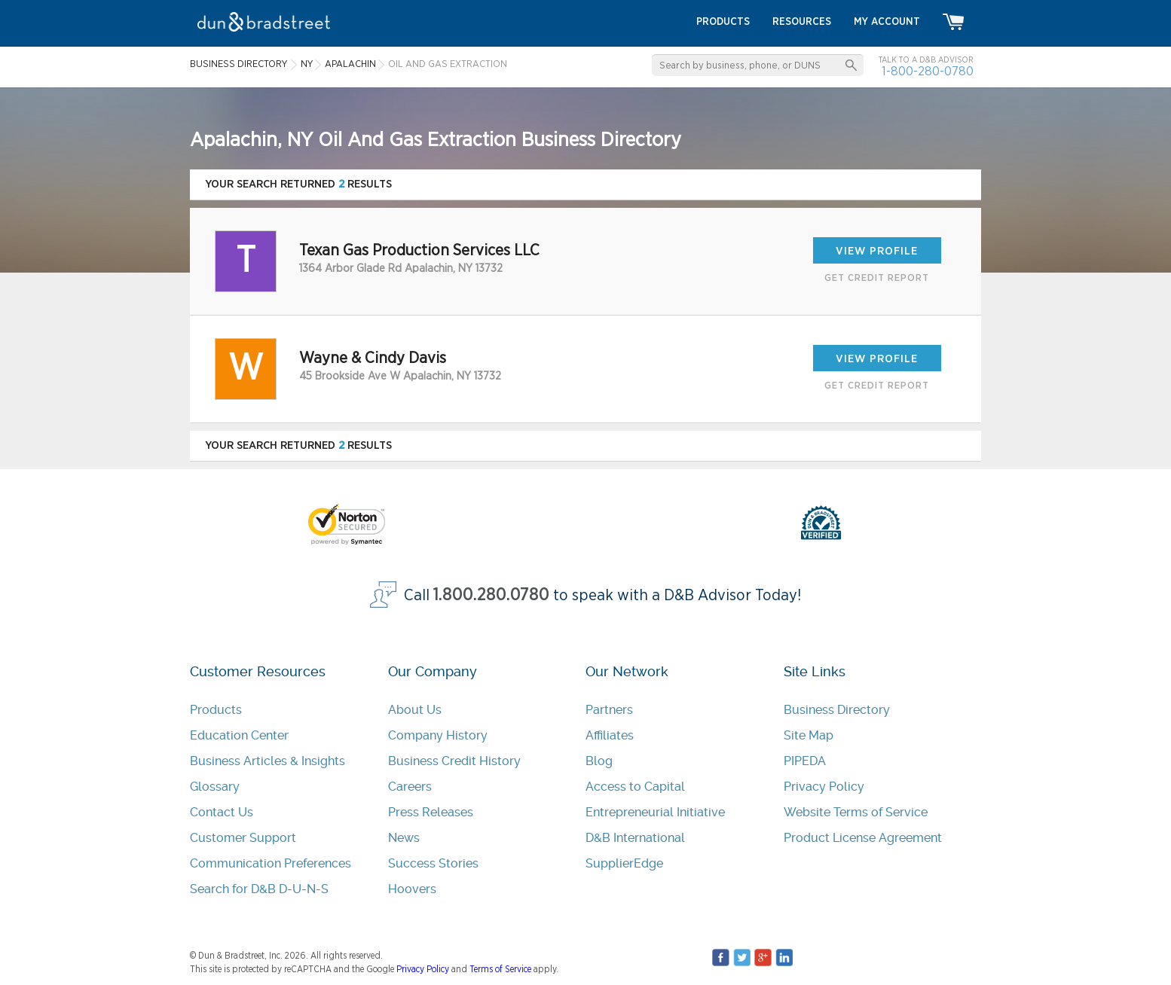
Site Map (808, 735)
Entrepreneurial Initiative (655, 812)
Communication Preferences (270, 863)
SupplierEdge (624, 863)
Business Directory (837, 710)
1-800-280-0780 (928, 71)
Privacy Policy (824, 786)
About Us (415, 710)
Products (216, 710)
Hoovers (412, 889)
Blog (599, 761)
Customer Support (243, 838)
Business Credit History (454, 761)
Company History (438, 735)
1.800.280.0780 (491, 595)
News (404, 838)
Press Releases (430, 812)
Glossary (215, 786)
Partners (609, 710)
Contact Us (221, 812)
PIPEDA (805, 761)
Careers (410, 786)
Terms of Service (500, 969)
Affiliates (610, 735)
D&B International (635, 838)
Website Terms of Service (856, 812)
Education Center (239, 735)
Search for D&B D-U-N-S (259, 889)
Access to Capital (635, 786)
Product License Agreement (863, 838)
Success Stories (433, 863)
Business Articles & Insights (267, 761)
